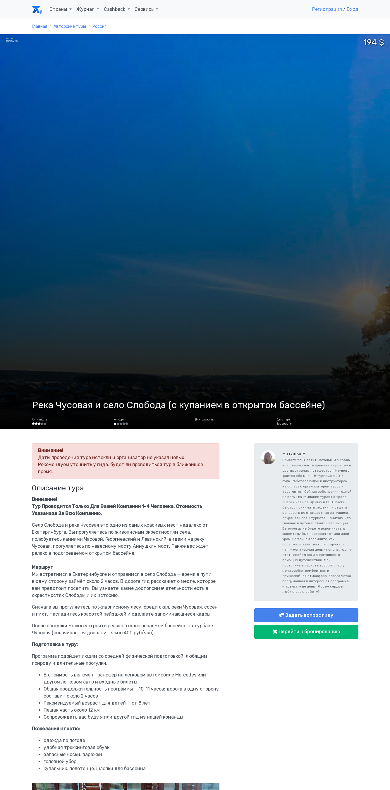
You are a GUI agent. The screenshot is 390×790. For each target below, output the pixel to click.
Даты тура (283, 419)
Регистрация (327, 9)
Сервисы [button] (144, 9)
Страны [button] (58, 9)
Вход (352, 9)
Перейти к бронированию (308, 631)
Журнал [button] (86, 9)
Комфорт (119, 419)
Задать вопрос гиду (308, 615)
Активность (39, 419)
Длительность (204, 419)
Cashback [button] (115, 9)
